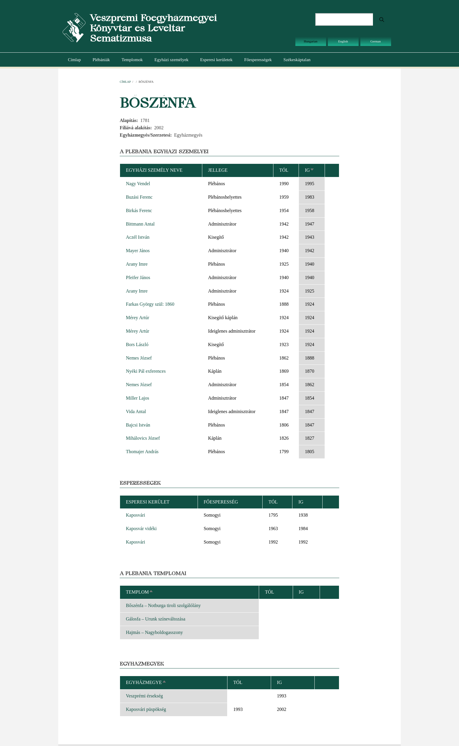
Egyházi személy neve (154, 170)
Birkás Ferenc (139, 210)
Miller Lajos (137, 398)
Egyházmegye (146, 682)
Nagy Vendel (138, 183)
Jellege (218, 170)
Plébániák (101, 59)
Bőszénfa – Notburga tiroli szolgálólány (163, 605)
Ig (309, 170)
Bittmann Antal (140, 223)
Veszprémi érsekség (144, 695)
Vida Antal (136, 411)
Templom (139, 591)
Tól (283, 170)
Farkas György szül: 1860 (150, 304)
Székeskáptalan (296, 59)
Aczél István (137, 237)
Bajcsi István (138, 424)
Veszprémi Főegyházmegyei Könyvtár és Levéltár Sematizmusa (153, 28)
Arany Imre (137, 264)
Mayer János (138, 250)
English (343, 41)
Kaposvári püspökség (146, 709)
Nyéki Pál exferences (146, 371)
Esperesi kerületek (216, 59)
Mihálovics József (143, 438)
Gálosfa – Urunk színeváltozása (155, 618)
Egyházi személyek (172, 59)
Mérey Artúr (137, 317)
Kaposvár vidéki (141, 528)
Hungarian (310, 41)
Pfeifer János (138, 277)
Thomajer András (142, 451)
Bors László (137, 344)
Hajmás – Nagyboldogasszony (154, 632)
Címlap (74, 59)
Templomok (132, 59)
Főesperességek (258, 59)
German (375, 41)
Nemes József (139, 357)
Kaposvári (135, 515)
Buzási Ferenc (139, 197)
